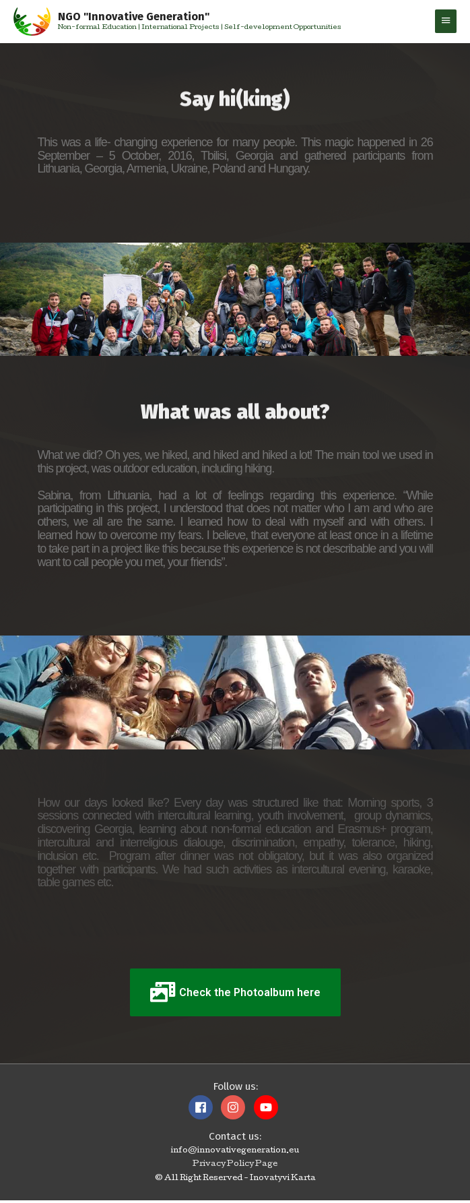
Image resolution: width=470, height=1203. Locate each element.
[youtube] (267, 1109)
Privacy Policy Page (235, 1167)
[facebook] (204, 1109)
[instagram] (236, 1109)
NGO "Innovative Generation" (142, 17)
